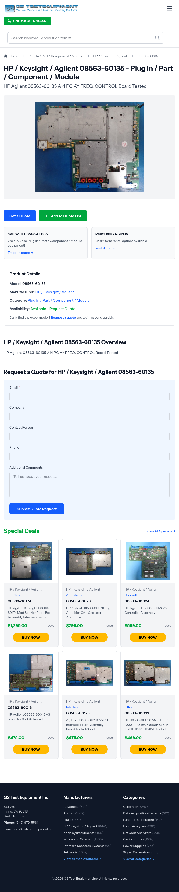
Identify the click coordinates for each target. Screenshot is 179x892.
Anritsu (73, 813)
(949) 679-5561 (26, 822)
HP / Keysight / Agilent (110, 56)
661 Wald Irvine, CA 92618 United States (16, 811)
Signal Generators (141, 852)
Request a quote (63, 317)
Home (11, 56)
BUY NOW (31, 637)
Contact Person (21, 427)
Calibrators (135, 807)
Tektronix (75, 852)
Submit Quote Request (37, 508)
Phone (14, 447)
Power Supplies (139, 846)
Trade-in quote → (21, 253)
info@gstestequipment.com (34, 829)
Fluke (72, 820)
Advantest (75, 807)
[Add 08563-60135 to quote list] (63, 215)
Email (14, 387)
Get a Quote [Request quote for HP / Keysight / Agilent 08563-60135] (19, 216)
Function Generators (142, 820)
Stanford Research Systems (87, 846)
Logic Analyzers (139, 826)
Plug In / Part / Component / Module (56, 56)
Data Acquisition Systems (146, 813)
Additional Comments (26, 467)
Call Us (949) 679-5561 (27, 21)
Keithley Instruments (83, 833)
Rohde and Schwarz (83, 839)
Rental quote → (106, 248)
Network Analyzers (141, 833)
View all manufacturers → (82, 859)
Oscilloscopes (138, 839)
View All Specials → (160, 531)
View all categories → (139, 859)
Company (16, 407)
